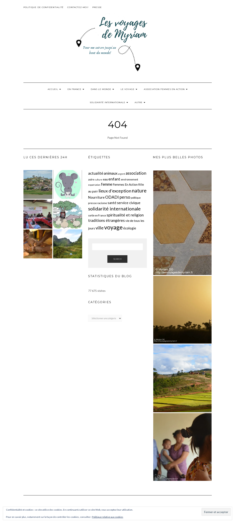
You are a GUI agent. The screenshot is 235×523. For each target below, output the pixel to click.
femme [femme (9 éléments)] (106, 184)
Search (117, 259)
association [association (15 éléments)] (136, 172)
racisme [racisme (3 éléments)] (102, 203)
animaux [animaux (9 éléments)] (110, 173)
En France (76, 89)
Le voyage (129, 89)
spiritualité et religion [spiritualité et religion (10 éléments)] (125, 215)
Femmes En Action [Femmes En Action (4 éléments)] (125, 184)
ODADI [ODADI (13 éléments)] (112, 197)
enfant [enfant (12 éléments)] (114, 178)
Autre (140, 102)
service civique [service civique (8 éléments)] (128, 202)
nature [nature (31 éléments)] (139, 190)
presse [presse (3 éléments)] (92, 203)
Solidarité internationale (109, 102)
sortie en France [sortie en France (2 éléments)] (97, 215)
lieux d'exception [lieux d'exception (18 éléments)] (115, 190)
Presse (97, 7)
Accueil (54, 89)
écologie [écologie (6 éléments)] (129, 228)
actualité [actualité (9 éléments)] (95, 173)
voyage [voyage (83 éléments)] (113, 227)
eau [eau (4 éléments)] (105, 179)
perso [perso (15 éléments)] (124, 196)
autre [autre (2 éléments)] (91, 179)
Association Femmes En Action (166, 89)
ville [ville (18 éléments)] (100, 227)
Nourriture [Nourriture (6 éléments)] (96, 197)
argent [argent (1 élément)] (121, 173)
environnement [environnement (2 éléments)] (129, 179)
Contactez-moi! (78, 7)
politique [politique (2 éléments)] (136, 197)
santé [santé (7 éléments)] (112, 203)
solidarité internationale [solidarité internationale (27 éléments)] (114, 208)
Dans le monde (102, 89)
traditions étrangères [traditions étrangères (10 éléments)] (106, 220)
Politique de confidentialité (43, 7)
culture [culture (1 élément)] (98, 179)
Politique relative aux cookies (107, 516)
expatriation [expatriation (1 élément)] (94, 184)
